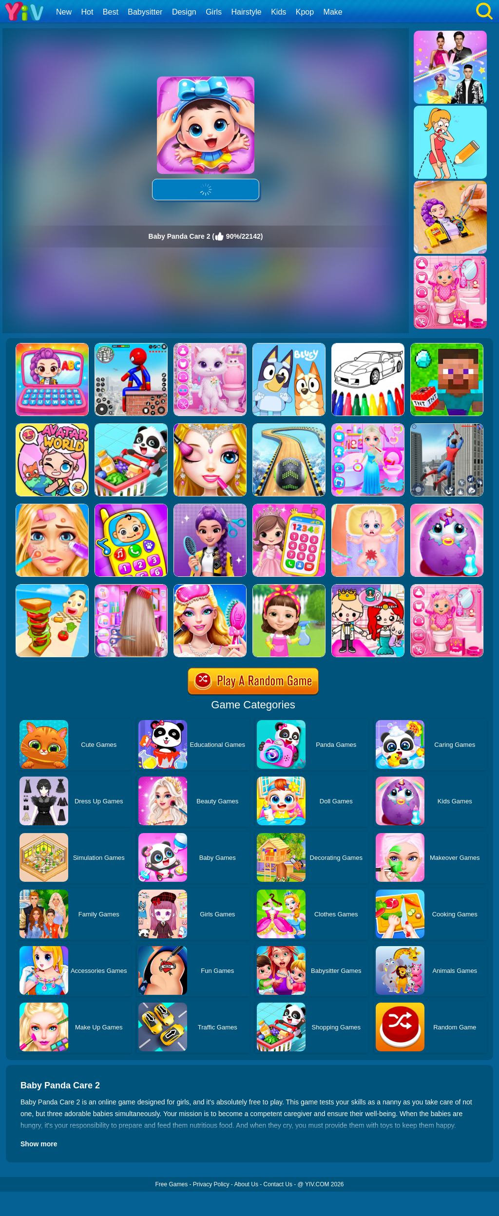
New (64, 12)
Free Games (171, 1184)
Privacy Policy (211, 1184)
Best (110, 12)
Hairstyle (246, 12)
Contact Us (278, 1184)
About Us (246, 1184)
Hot (87, 12)
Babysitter (145, 12)
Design (184, 12)
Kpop (305, 12)
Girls (214, 12)
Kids (278, 12)
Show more (38, 1144)
